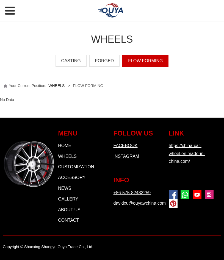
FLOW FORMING (145, 60)
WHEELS (56, 85)
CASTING (71, 60)
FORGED (104, 60)
